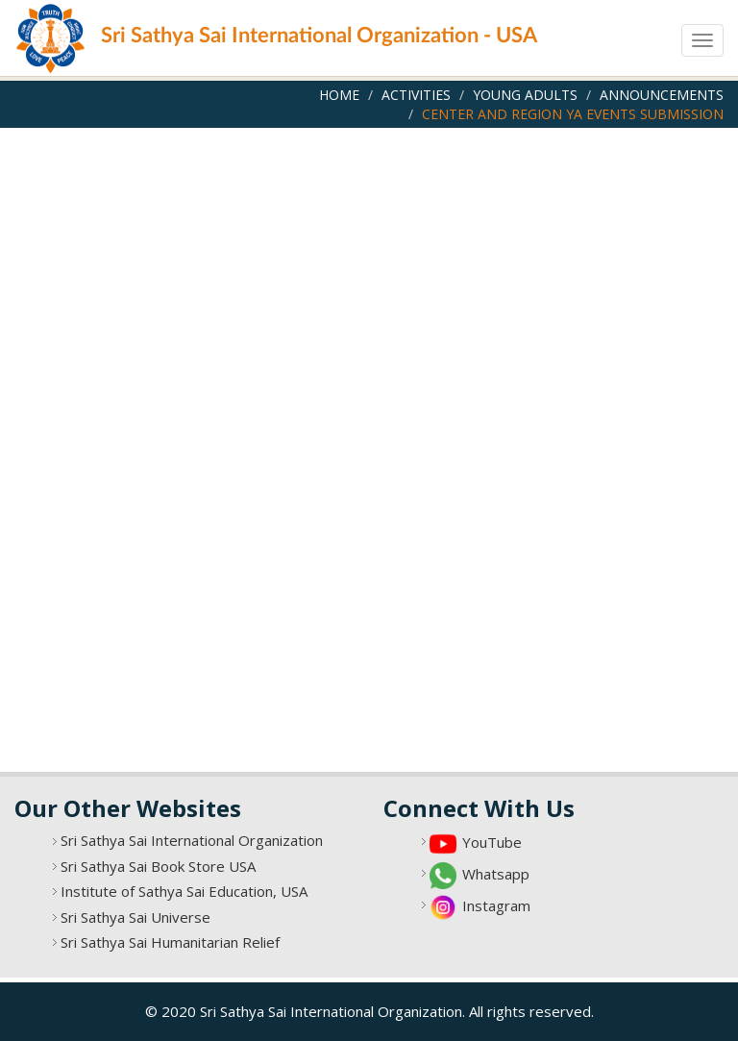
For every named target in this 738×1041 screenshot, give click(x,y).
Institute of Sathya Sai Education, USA (184, 891)
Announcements (662, 95)
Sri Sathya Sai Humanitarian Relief (170, 942)
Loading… (369, 445)
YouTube (492, 842)
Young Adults (525, 95)
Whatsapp (495, 873)
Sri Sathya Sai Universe (135, 917)
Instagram (496, 905)
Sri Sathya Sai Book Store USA (158, 866)
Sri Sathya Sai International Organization (192, 840)
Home (339, 95)
